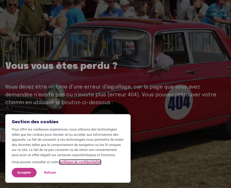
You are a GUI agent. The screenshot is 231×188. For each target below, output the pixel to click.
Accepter (24, 172)
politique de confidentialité (80, 162)
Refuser (50, 172)
